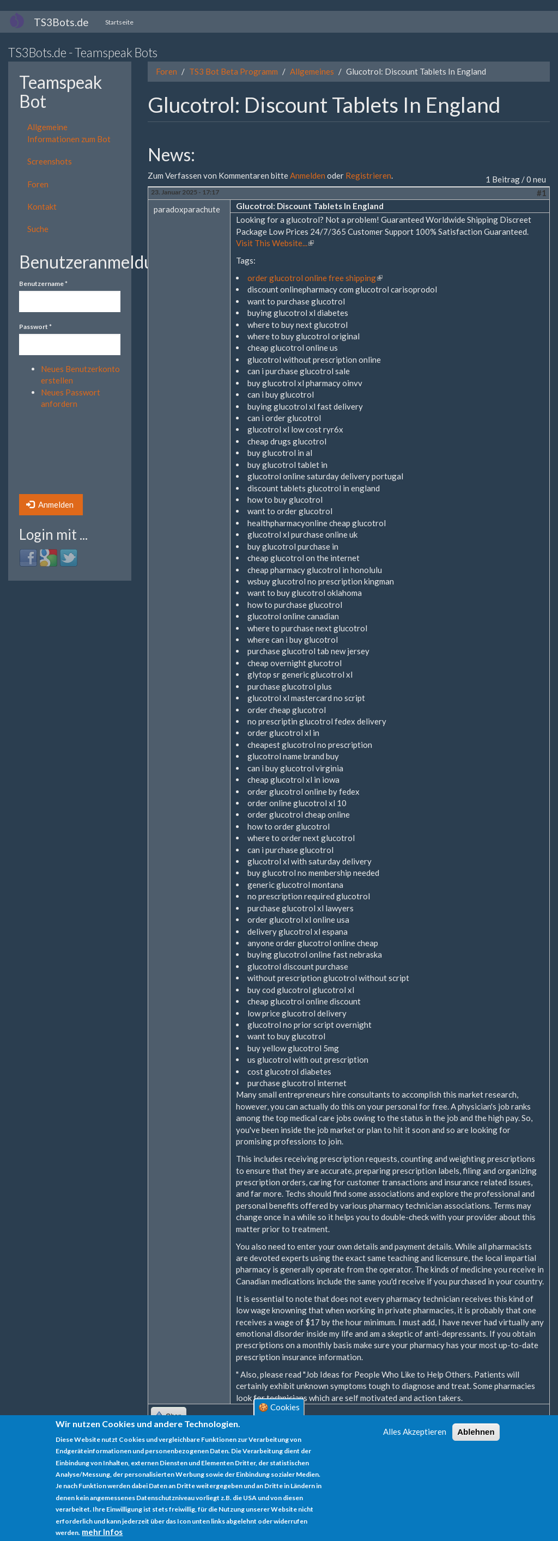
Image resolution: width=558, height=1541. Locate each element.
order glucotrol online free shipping (315, 278)
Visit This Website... (275, 243)
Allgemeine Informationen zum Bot (69, 132)
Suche (37, 229)
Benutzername (43, 283)
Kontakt (42, 206)
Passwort (35, 326)
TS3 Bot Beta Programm (233, 71)
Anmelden (50, 504)
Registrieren (368, 175)
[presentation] (63, 455)
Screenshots (49, 161)
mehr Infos (102, 1532)
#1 (542, 193)
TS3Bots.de (61, 22)
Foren (37, 184)
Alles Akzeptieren (414, 1431)
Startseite (119, 22)
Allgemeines (312, 71)
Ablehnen (475, 1431)
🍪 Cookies (279, 1407)
